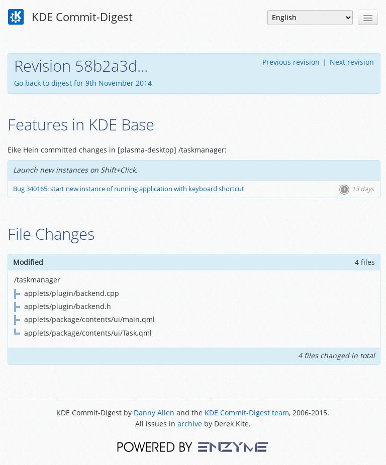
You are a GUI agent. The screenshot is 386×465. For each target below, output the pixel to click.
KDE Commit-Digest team (247, 412)
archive (189, 423)
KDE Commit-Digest (70, 17)
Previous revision (291, 62)
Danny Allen (154, 412)
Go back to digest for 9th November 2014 (83, 83)
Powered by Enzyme (193, 446)
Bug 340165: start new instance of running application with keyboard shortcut (128, 189)
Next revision (352, 62)
